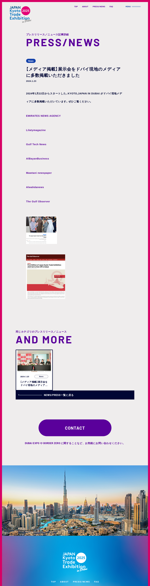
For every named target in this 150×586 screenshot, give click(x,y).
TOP (76, 6)
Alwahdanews (35, 187)
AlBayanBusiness (37, 158)
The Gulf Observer (38, 201)
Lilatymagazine (36, 130)
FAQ (111, 6)
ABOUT (85, 6)
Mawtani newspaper (39, 172)
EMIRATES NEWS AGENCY (43, 115)
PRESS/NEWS (99, 6)
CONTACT (75, 427)
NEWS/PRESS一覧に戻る (46, 394)
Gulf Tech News (36, 144)
